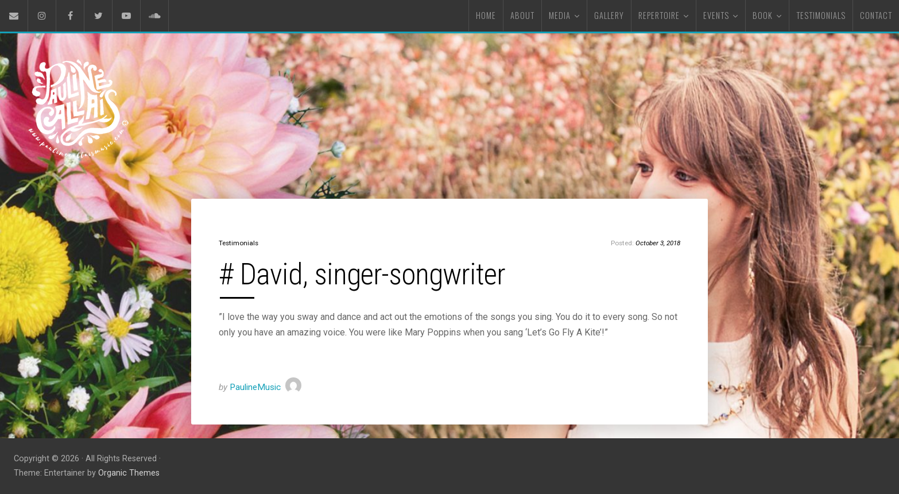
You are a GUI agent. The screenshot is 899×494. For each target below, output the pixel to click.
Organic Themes (129, 473)
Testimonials (238, 243)
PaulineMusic (255, 387)
